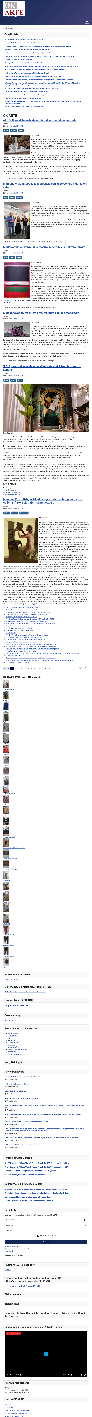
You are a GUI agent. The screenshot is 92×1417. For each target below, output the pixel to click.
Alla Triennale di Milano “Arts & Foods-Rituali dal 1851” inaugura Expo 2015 (37, 1163)
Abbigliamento (13, 1033)
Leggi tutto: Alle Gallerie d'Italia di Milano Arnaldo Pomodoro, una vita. (29, 178)
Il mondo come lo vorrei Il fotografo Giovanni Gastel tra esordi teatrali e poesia (32, 649)
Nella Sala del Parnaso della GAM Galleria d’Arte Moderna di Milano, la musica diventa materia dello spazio (41, 66)
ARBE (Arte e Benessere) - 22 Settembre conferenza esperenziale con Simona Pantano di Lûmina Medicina (41, 1138)
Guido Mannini (11, 633)
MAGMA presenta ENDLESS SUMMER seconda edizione (24, 107)
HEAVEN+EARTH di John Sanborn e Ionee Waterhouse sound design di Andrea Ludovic (34, 70)
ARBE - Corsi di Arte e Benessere (16, 1091)
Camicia (6, 744)
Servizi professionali (14, 1054)
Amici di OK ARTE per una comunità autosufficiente (22, 43)
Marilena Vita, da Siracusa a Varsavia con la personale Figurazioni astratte (30, 53)
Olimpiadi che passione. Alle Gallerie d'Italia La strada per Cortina (28, 612)
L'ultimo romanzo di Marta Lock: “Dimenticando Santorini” (29, 1201)
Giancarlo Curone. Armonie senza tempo (19, 630)
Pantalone (6, 880)
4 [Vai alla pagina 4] (21, 668)
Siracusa (14, 513)
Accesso (46, 1242)
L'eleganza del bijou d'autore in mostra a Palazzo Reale (28, 1197)
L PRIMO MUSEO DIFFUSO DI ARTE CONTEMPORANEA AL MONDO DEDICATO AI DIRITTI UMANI (38, 46)
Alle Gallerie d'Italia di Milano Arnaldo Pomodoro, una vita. (24, 39)
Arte (5, 197)
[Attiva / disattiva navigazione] (87, 22)
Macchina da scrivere (10, 837)
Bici (4, 733)
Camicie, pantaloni (9, 794)
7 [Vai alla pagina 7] (31, 668)
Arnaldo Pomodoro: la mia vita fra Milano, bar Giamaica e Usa (27, 635)
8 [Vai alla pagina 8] (34, 668)
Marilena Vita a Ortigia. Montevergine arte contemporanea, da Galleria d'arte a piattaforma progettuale (42, 500)
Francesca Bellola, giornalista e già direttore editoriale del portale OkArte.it (31, 644)
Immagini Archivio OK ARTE (17, 1390)
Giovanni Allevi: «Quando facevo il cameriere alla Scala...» (25, 640)
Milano (6, 130)
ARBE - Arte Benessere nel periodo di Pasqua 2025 (22, 1098)
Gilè (4, 804)
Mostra (21, 130)
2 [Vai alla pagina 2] (15, 668)
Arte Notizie (9, 1407)
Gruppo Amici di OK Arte (17, 1005)
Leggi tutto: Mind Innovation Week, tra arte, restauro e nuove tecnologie (29, 361)
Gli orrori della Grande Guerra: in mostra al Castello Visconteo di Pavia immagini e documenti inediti (39, 660)
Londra (20, 380)
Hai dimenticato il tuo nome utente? (17, 1249)
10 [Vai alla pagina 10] (41, 668)
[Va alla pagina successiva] (45, 668)
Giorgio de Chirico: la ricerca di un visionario (21, 642)
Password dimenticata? (13, 1247)
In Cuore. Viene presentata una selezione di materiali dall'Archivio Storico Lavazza (33, 76)
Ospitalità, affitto (13, 1047)
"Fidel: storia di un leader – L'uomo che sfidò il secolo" (23, 98)
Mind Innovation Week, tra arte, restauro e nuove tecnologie (25, 95)
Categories (8, 1388)
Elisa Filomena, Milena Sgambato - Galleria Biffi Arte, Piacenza (26, 91)
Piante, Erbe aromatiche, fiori (17, 1049)
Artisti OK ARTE (18, 126)
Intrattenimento (13, 1043)
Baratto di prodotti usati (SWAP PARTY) (18, 60)
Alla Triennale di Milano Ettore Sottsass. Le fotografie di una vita (27, 621)
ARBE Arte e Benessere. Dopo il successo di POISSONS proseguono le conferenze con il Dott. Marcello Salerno (43, 1114)
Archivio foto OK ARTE (12, 980)
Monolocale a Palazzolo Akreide (14, 848)
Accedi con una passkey (46, 1235)
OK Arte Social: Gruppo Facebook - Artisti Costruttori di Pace (25, 992)
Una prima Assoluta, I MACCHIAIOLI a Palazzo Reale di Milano (27, 614)
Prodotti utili (12, 1052)
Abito (5, 700)
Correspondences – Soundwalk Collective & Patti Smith (24, 63)
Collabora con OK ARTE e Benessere (17, 1410)
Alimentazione (12, 1036)
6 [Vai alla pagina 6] (28, 668)
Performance (24, 513)
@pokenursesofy (10, 1020)
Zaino (5, 967)
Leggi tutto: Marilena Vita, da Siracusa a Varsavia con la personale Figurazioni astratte (34, 241)
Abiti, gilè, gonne (8, 689)
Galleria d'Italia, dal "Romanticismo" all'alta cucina (26, 1174)
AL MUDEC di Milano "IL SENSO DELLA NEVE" (21, 617)
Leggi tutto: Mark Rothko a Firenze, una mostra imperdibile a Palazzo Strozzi (31, 307)
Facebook (8, 1270)
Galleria (13, 130)
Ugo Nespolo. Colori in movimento (17, 662)
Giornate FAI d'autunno (13, 656)
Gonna (5, 826)
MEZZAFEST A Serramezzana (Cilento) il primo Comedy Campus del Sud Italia (31, 88)
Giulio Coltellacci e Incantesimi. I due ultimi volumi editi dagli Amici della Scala (38, 1193)
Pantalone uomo (8, 935)
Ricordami (10, 1230)
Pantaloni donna (8, 945)
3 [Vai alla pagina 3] (18, 668)
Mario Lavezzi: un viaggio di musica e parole (21, 626)
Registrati (9, 1251)
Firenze (19, 257)
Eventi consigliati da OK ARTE (18, 1393)
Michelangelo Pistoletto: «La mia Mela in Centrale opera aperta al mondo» (31, 646)
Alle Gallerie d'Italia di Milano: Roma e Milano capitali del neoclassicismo (30, 624)
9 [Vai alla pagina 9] (37, 668)
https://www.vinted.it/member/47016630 (26, 1286)
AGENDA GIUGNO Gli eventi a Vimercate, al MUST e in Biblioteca (27, 49)
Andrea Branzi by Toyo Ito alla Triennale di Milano (22, 610)
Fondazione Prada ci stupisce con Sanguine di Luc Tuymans (30, 1171)
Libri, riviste (11, 1045)
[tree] (46, 1391)
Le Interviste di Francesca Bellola (16, 1413)
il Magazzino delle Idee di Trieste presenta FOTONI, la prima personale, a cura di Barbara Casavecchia (39, 56)
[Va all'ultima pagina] (49, 668)
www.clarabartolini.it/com (12, 495)
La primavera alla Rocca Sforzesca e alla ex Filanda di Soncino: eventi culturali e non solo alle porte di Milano (43, 653)
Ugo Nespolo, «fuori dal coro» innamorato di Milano (23, 637)
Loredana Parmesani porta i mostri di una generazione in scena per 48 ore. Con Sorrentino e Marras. (39, 80)
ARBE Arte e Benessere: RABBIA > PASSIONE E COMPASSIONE (26, 1121)
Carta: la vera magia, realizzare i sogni (19, 628)
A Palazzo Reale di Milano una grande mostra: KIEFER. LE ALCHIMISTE (30, 619)
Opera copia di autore (10, 859)
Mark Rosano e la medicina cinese (16, 1084)
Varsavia (19, 197)
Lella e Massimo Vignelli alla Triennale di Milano (22, 608)
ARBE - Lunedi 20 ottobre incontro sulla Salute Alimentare (24, 1145)
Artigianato (11, 1040)
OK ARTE (8, 1405)
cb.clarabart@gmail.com (11, 492)
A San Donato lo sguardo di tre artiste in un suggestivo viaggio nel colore (30, 658)
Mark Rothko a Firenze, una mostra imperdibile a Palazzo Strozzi (27, 73)
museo (12, 257)
